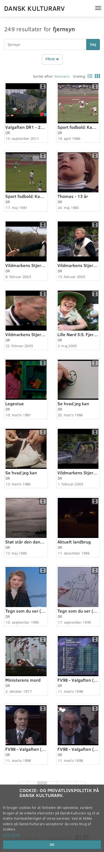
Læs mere (11, 834)
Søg (93, 44)
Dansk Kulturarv (34, 8)
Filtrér (52, 59)
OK (52, 844)
